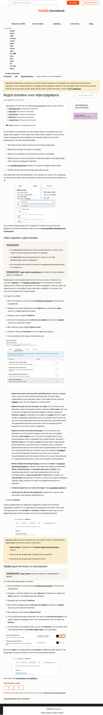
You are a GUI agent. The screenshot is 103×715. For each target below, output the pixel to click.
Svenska (12, 48)
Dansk (11, 56)
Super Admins (15, 547)
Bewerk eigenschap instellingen (47, 547)
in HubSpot (61, 450)
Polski (11, 46)
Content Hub (13, 120)
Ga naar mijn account (12, 73)
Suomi (11, 51)
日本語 (11, 36)
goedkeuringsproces (19, 166)
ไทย (11, 63)
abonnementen (40, 106)
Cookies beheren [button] (90, 709)
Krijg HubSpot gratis (90, 3)
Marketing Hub (14, 109)
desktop (15, 283)
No (19, 688)
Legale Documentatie (61, 709)
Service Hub (13, 114)
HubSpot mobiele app (31, 283)
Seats (11, 125)
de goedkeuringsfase (57, 488)
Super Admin (25, 574)
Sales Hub (12, 112)
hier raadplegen (75, 89)
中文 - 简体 (13, 66)
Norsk (11, 58)
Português (13, 38)
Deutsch (12, 33)
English (12, 68)
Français (12, 41)
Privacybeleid (76, 709)
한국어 (11, 61)
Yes (9, 688)
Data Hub (12, 117)
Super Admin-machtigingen (30, 272)
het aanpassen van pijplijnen (26, 678)
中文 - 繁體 (13, 53)
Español (12, 31)
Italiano (12, 43)
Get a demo (73, 3)
